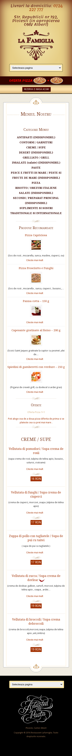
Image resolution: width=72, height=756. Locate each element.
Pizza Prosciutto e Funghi (36, 268)
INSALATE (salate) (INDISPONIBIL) (36, 162)
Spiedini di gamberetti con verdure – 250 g (36, 367)
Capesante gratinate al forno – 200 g (36, 330)
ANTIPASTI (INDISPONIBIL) (36, 137)
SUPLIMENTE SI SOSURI (36, 208)
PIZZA (36, 182)
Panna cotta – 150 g (36, 301)
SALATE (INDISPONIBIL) (36, 192)
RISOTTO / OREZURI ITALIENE (36, 187)
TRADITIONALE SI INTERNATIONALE (36, 213)
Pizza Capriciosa (36, 235)
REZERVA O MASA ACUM (36, 89)
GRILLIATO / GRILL (36, 157)
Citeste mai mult (34, 260)
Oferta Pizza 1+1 (36, 412)
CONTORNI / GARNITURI (36, 142)
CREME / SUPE (36, 147)
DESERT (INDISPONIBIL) (36, 152)
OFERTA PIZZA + (36, 81)
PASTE (36, 167)
